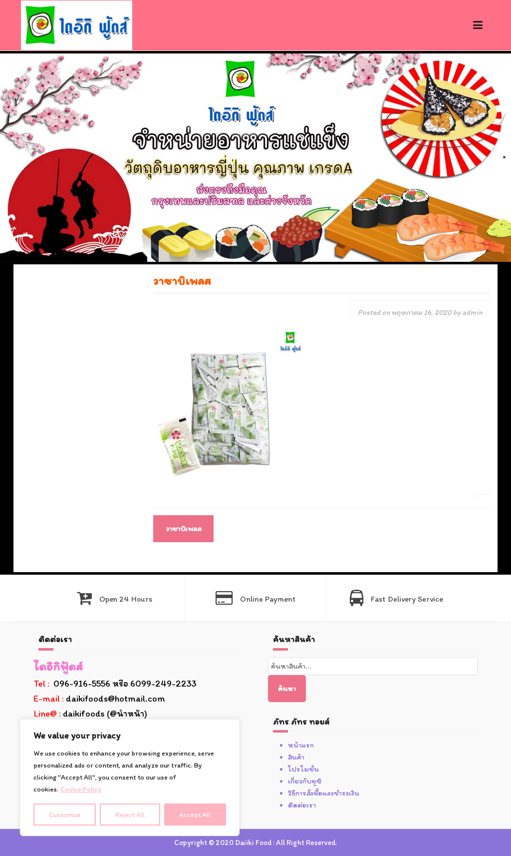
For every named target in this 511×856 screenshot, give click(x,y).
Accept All (195, 814)
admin (472, 312)
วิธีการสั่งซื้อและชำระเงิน (323, 793)
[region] (130, 777)
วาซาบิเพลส (183, 528)
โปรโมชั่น (303, 769)
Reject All (130, 814)
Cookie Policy (80, 789)
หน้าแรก (301, 745)
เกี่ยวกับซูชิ (304, 781)
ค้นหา (287, 688)
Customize (65, 814)
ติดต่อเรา (302, 805)
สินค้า (296, 757)
